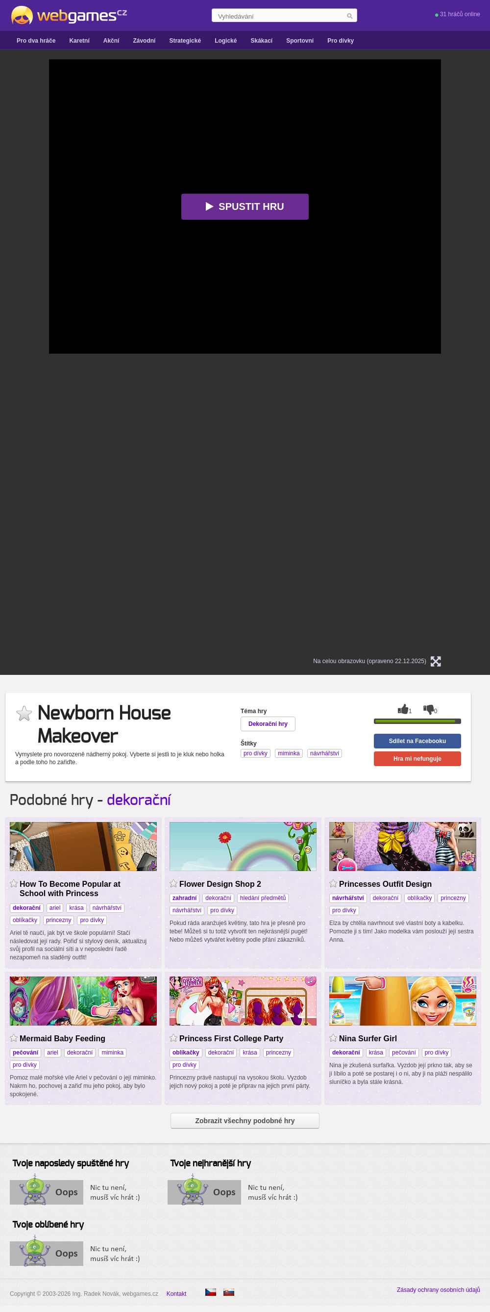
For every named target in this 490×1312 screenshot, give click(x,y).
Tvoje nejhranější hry (210, 1163)
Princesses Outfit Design (385, 884)
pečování (404, 1052)
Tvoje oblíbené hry (48, 1225)
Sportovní (300, 40)
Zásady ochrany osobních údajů (438, 1289)
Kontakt (177, 1293)
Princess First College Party (231, 1038)
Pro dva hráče (36, 40)
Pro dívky (340, 40)
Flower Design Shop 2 (220, 884)
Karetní (79, 40)
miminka (112, 1052)
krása (76, 907)
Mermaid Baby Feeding (62, 1038)
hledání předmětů (263, 898)
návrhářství (107, 907)
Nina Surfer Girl (368, 1038)
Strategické (185, 40)
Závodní (144, 40)
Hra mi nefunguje (417, 758)
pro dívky (92, 920)
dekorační (139, 800)
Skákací (261, 40)
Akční (111, 40)
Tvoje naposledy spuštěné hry (70, 1163)
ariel (55, 907)
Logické (226, 40)
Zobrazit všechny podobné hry (244, 1121)
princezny (58, 920)
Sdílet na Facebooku (417, 741)
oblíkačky (25, 920)
